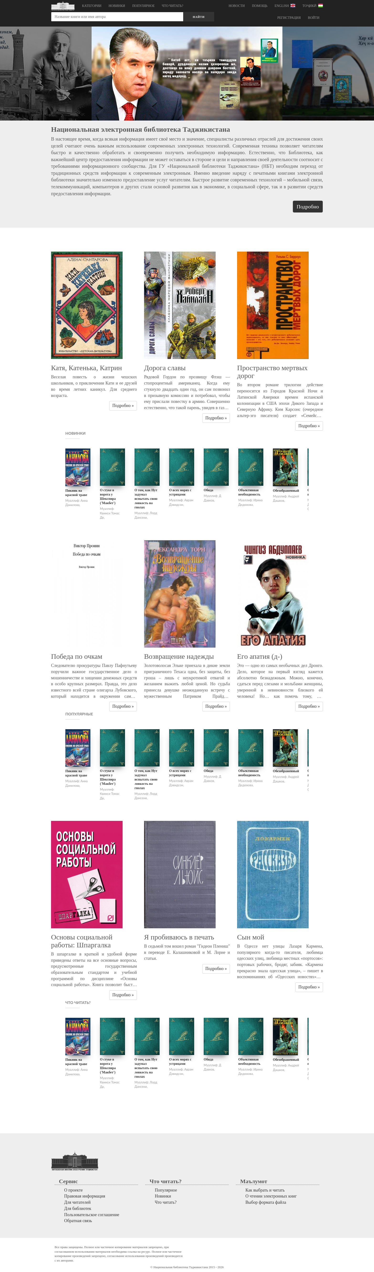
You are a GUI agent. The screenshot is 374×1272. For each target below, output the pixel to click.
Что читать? (172, 6)
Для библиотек (77, 1208)
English (285, 5)
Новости (237, 6)
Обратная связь (78, 1220)
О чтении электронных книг (271, 1196)
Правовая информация (84, 1196)
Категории (91, 6)
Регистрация (289, 18)
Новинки (117, 6)
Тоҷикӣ (312, 5)
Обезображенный (286, 490)
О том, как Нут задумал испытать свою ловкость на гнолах (146, 498)
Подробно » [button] (123, 405)
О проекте (73, 1190)
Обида (208, 490)
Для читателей (77, 1202)
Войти (313, 18)
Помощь (259, 6)
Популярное (143, 6)
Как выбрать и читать (265, 1190)
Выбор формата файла (265, 1202)
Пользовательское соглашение (91, 1214)
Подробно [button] (308, 207)
